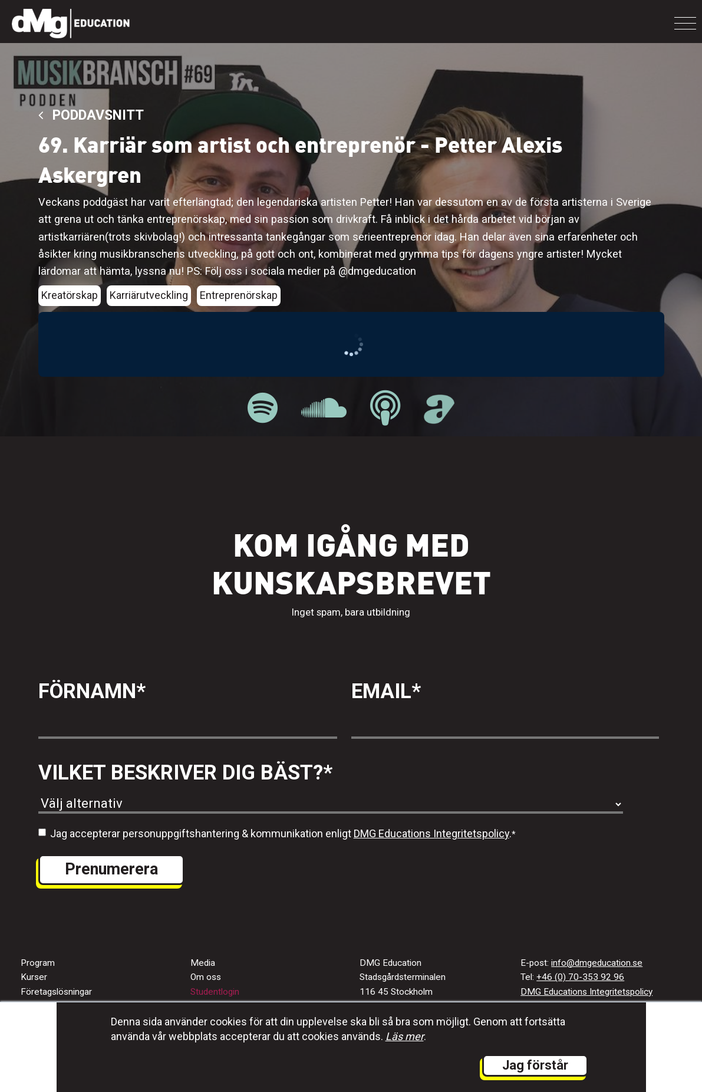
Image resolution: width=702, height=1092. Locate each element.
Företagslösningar (56, 991)
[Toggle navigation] (685, 23)
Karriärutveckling (149, 295)
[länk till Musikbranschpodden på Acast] (439, 417)
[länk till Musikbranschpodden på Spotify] (263, 408)
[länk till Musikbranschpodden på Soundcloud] (324, 408)
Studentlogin (214, 991)
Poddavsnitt (91, 115)
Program (38, 963)
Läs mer (404, 1036)
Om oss (205, 977)
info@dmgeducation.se (596, 963)
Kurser (34, 977)
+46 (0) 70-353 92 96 (580, 977)
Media (202, 963)
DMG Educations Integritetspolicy (431, 833)
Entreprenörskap (239, 295)
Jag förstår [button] (535, 1065)
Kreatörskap (69, 295)
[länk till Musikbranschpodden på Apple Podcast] (385, 408)
